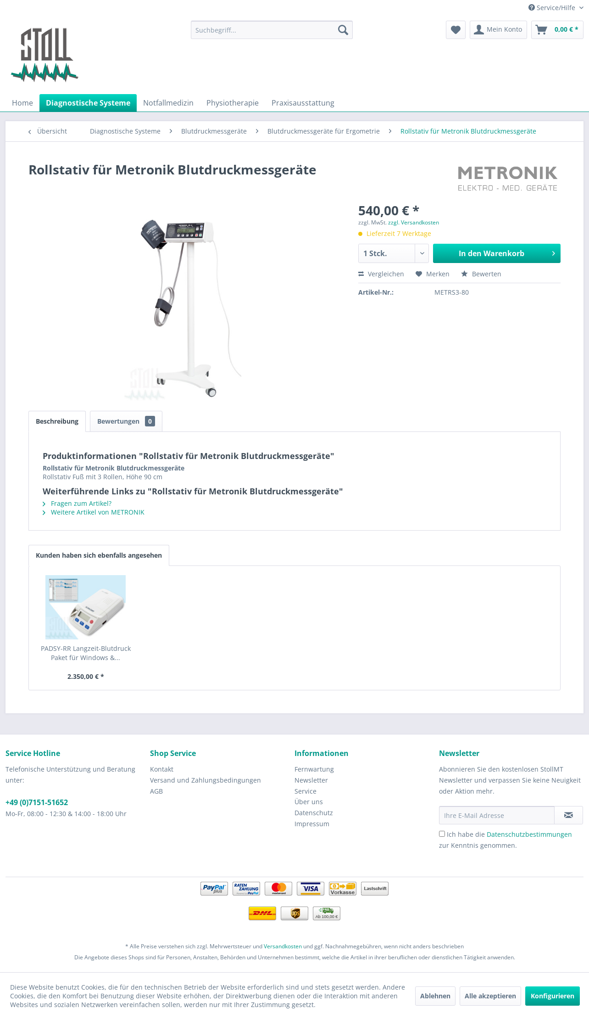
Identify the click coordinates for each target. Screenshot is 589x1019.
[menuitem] (272, 30)
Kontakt (161, 769)
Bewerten (481, 273)
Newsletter (311, 780)
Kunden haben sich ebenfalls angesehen (99, 555)
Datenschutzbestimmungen (529, 834)
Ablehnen (435, 995)
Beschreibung (57, 421)
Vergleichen (381, 273)
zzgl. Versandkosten (413, 222)
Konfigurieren (552, 995)
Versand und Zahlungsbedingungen (205, 780)
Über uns (308, 801)
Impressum (311, 823)
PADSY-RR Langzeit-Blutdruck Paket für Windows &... (86, 653)
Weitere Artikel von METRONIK (93, 512)
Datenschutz (313, 812)
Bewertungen (126, 421)
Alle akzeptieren (490, 995)
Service (305, 791)
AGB (156, 791)
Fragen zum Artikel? (77, 503)
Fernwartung (314, 769)
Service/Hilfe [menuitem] (552, 7)
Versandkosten (283, 946)
